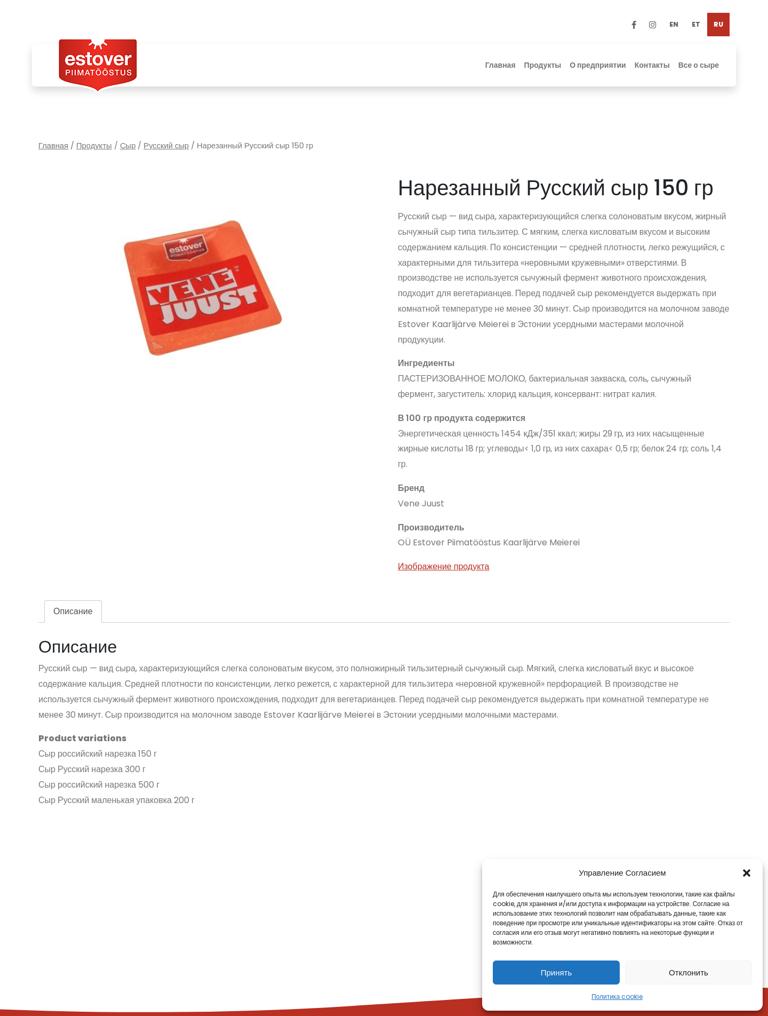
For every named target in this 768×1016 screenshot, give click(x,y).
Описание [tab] (73, 611)
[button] (746, 873)
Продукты (94, 145)
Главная (53, 145)
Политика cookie (617, 996)
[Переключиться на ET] (696, 24)
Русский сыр (166, 145)
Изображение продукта (443, 566)
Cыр (128, 145)
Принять (556, 972)
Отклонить (688, 972)
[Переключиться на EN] (674, 24)
